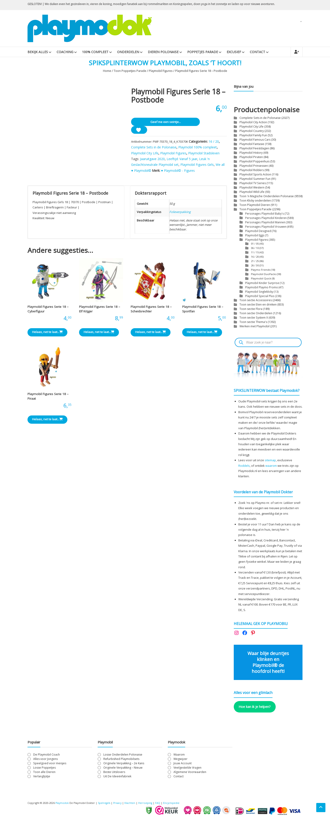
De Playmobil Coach (46, 754)
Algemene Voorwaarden (189, 772)
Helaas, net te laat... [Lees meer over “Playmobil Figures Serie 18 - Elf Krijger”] (99, 332)
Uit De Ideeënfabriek (117, 776)
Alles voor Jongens (45, 759)
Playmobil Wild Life (251, 192)
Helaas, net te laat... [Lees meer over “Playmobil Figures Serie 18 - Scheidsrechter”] (150, 332)
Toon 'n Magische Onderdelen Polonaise (266, 196)
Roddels (244, 466)
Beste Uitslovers (114, 772)
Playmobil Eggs (254, 235)
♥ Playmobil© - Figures (178, 170)
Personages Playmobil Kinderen (266, 218)
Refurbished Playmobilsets (121, 759)
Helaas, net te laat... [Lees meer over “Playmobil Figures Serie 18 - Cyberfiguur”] (47, 332)
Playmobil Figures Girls (197, 164)
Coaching (65, 52)
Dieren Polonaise (163, 52)
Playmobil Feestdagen (254, 148)
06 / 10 (255, 248)
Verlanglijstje (41, 776)
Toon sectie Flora (250, 309)
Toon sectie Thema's (253, 322)
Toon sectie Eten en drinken (258, 304)
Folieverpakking (180, 212)
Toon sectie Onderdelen (255, 313)
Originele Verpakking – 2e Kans (123, 763)
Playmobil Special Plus (259, 296)
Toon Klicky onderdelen (255, 200)
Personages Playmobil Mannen (265, 222)
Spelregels (104, 803)
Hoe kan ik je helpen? (255, 706)
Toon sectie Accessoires (255, 300)
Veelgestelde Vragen (187, 768)
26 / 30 (255, 265)
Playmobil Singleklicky (259, 291)
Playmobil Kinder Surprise (262, 283)
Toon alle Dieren (44, 772)
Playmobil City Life (144, 153)
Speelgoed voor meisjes (49, 763)
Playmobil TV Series (252, 183)
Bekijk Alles (38, 52)
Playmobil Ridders (251, 170)
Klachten (131, 803)
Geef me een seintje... (165, 122)
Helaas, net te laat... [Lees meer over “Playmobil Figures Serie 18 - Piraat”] (47, 419)
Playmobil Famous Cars (254, 140)
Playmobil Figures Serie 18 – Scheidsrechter (151, 309)
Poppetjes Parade (202, 52)
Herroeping (147, 803)
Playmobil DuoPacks (263, 274)
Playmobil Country (251, 131)
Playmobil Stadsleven (204, 153)
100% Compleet (95, 52)
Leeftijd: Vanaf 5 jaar (182, 159)
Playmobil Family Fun (253, 135)
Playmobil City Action (253, 122)
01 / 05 (255, 243)
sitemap (270, 460)
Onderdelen (128, 52)
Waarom (179, 754)
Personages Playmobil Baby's (264, 213)
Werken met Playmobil (254, 326)
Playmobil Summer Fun (254, 179)
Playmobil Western (251, 187)
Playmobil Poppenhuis (254, 161)
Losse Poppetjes (44, 768)
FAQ (159, 803)
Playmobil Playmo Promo (261, 287)
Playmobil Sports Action (255, 174)
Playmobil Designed (258, 231)
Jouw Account (182, 763)
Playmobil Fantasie (251, 144)
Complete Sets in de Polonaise (153, 147)
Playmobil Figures (161, 71)
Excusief (234, 52)
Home (107, 71)
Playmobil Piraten (251, 157)
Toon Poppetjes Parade (130, 71)
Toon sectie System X (253, 317)
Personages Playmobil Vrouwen (265, 226)
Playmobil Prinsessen (253, 166)
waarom (271, 466)
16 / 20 (214, 141)
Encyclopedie (173, 803)
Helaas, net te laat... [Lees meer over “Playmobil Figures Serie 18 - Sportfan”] (202, 332)
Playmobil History (251, 153)
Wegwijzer (180, 759)
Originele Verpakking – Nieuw (123, 768)
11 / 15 (255, 252)
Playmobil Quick (261, 278)
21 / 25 (255, 261)
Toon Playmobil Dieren (254, 205)
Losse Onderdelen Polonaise (122, 754)
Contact (257, 52)
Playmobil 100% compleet (197, 147)
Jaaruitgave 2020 (152, 159)
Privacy (119, 803)
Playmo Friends (260, 269)
